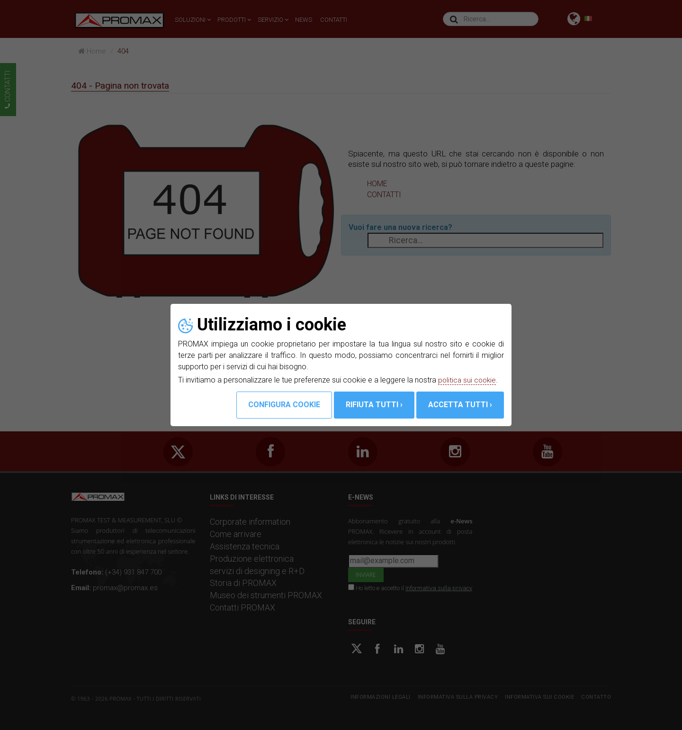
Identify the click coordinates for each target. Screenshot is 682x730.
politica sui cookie (468, 379)
